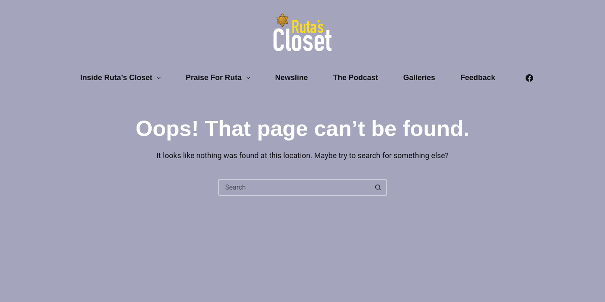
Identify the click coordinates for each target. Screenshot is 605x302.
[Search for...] (294, 187)
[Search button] (378, 187)
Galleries (419, 77)
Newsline (291, 77)
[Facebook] (529, 78)
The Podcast (355, 77)
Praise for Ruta (219, 78)
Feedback (477, 77)
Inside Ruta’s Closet (122, 78)
